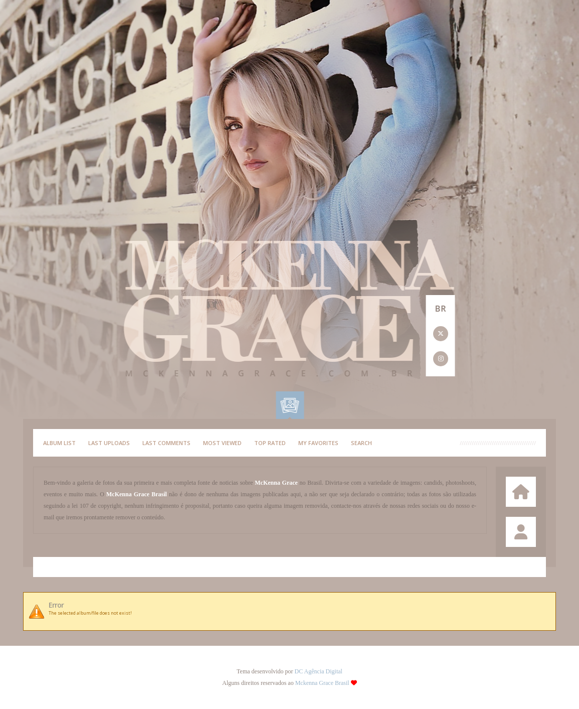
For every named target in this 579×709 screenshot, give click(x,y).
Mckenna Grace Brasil (322, 682)
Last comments (166, 443)
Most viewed (222, 443)
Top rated (270, 443)
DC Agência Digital (318, 671)
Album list (59, 443)
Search (361, 443)
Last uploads (109, 443)
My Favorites (318, 443)
